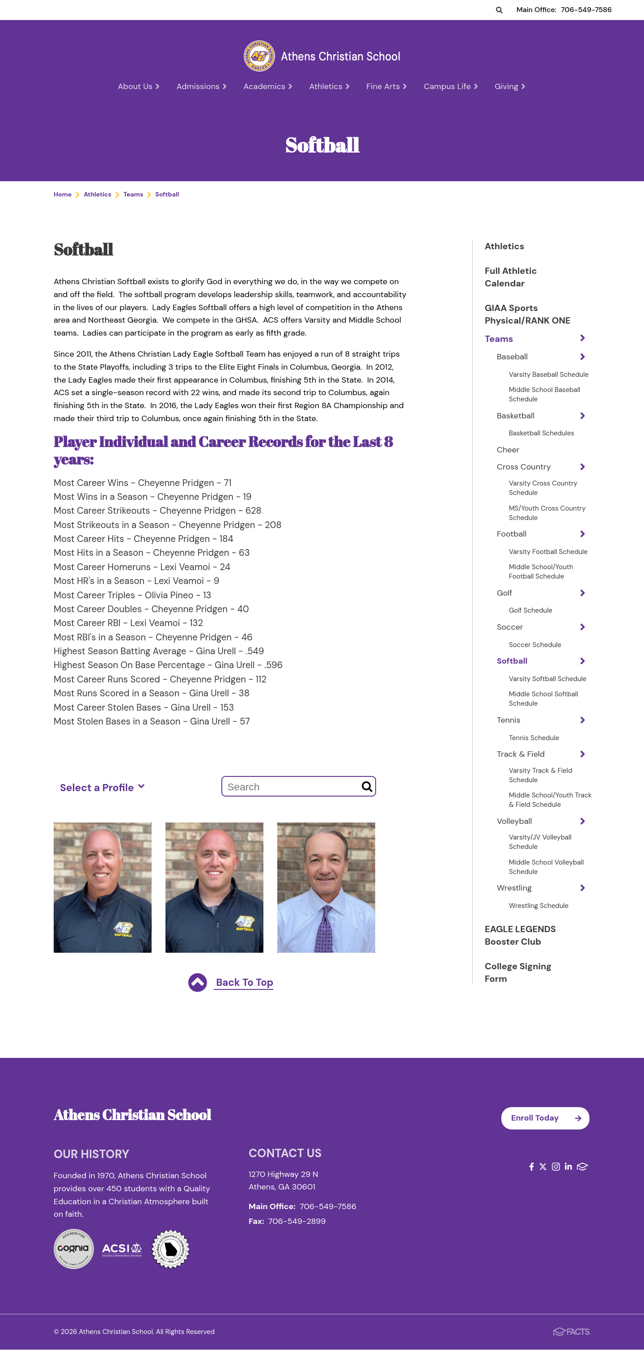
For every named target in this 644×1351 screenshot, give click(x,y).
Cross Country (524, 480)
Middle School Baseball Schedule (544, 408)
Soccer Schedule (535, 658)
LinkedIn (568, 1168)
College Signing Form (518, 986)
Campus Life (450, 86)
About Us (140, 86)
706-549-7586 (586, 9)
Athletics (329, 86)
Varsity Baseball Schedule (549, 388)
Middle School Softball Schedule (543, 712)
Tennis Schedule (534, 751)
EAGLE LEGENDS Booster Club (520, 949)
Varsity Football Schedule (548, 565)
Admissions (203, 86)
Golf (504, 606)
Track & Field (521, 767)
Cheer (508, 463)
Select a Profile (102, 788)
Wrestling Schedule (538, 919)
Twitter (543, 1168)
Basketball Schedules (541, 446)
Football (511, 547)
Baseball (512, 370)
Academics (268, 86)
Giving (508, 86)
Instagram (556, 1168)
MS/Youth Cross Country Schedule (547, 526)
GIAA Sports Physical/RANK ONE (517, 321)
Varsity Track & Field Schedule (540, 789)
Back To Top (230, 984)
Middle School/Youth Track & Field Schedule (550, 813)
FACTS (582, 1168)
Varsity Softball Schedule (547, 692)
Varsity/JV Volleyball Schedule (540, 855)
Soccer (510, 640)
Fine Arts (386, 86)
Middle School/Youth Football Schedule (541, 585)
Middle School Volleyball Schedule (546, 880)
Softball (512, 674)
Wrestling (514, 901)
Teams (499, 352)
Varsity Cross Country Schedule (543, 501)
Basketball (515, 429)
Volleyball (514, 834)
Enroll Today (550, 1119)
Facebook (531, 1168)
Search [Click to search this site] (499, 10)
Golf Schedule (530, 623)
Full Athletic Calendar (511, 278)
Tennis (509, 733)
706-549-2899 (297, 1222)
